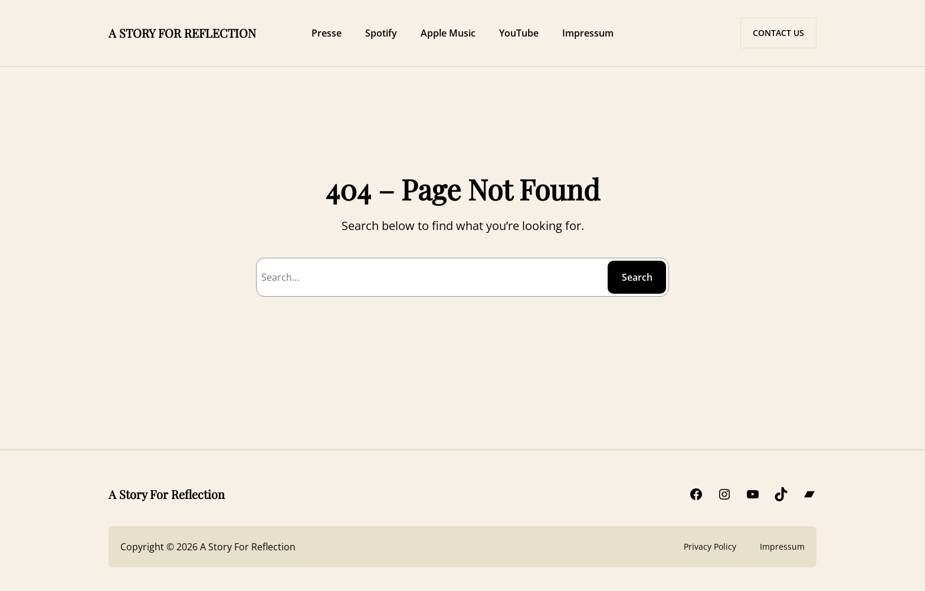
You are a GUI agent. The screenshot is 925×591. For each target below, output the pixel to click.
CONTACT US (778, 32)
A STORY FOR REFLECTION (182, 33)
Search (637, 277)
